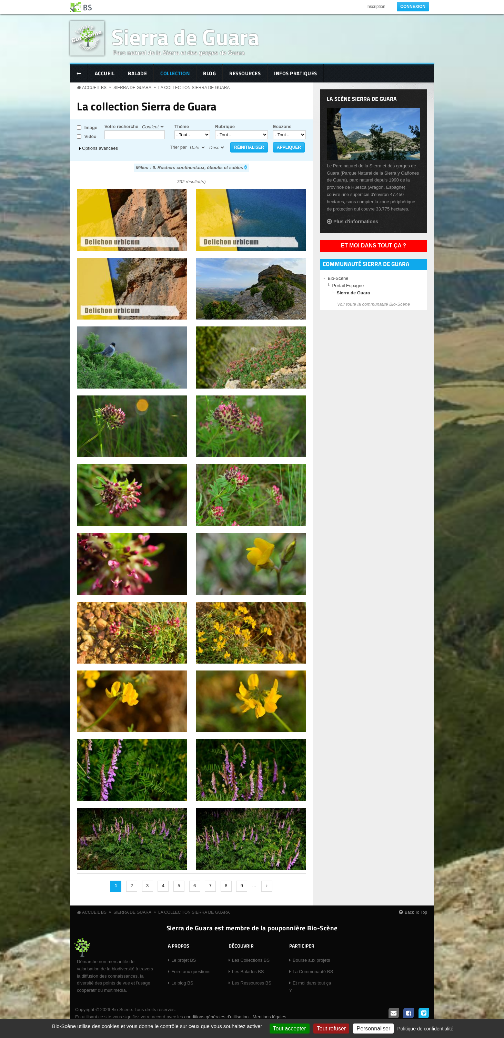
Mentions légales (269, 1016)
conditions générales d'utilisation (216, 1016)
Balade (137, 73)
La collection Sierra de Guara (194, 87)
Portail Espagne (348, 285)
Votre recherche (121, 126)
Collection (175, 73)
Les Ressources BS (251, 983)
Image (91, 127)
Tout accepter (289, 1028)
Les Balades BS (248, 971)
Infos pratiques (295, 73)
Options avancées (100, 148)
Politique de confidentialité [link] (425, 1028)
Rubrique (225, 126)
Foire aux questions (190, 971)
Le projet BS (183, 960)
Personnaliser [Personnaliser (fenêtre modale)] (373, 1028)
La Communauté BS (313, 971)
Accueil (105, 73)
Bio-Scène (338, 278)
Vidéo (90, 136)
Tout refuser (331, 1028)
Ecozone (282, 126)
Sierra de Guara (185, 37)
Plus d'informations (355, 221)
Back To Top (416, 912)
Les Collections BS (251, 960)
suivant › (266, 886)
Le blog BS (182, 983)
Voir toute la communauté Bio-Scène (373, 304)
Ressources (245, 73)
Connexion (412, 6)
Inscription (375, 6)
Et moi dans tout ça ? (373, 245)
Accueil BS (94, 87)
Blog (209, 73)
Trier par (178, 147)
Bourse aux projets (311, 960)
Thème (181, 126)
